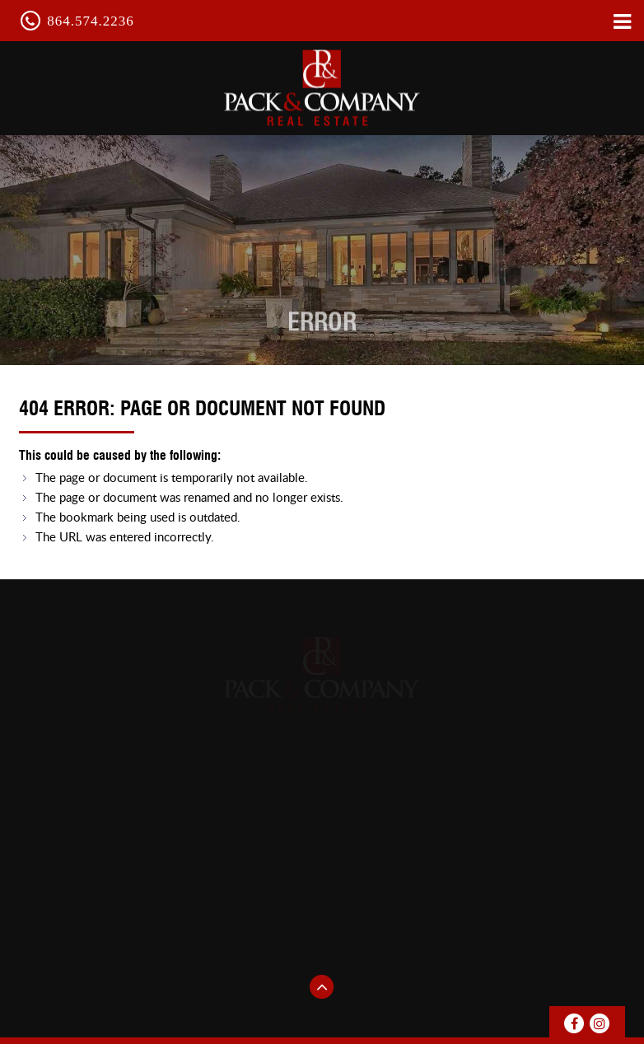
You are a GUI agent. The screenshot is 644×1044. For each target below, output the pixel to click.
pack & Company (322, 87)
